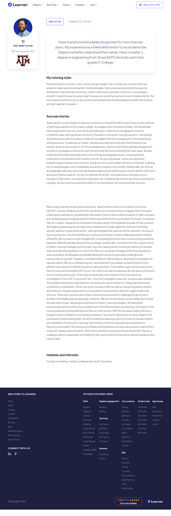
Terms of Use (13, 439)
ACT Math (103, 441)
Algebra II (87, 411)
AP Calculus (88, 437)
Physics (102, 458)
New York (126, 437)
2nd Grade (142, 407)
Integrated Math (90, 450)
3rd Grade (142, 411)
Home (10, 401)
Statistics (87, 424)
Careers (11, 410)
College (155, 420)
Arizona (125, 458)
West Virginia (127, 488)
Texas (124, 484)
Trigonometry (89, 428)
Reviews (11, 422)
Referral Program (15, 431)
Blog (10, 427)
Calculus (86, 416)
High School (157, 416)
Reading (102, 407)
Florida (125, 467)
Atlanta (125, 407)
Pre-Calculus (88, 433)
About (10, 405)
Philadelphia (127, 441)
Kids (154, 407)
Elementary (157, 411)
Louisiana (126, 471)
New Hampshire (128, 475)
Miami (124, 433)
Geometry (87, 420)
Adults (155, 424)
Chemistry (103, 454)
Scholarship (13, 418)
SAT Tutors (103, 424)
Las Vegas (126, 424)
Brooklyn (126, 411)
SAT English (104, 433)
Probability (87, 454)
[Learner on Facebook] (15, 453)
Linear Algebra (89, 441)
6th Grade (142, 424)
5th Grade (142, 420)
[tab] (54, 21)
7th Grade (142, 428)
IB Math (86, 445)
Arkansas (126, 463)
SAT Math (103, 428)
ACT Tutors (104, 437)
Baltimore (126, 416)
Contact (11, 414)
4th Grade (142, 416)
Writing (102, 411)
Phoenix (125, 445)
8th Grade (142, 433)
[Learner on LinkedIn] (9, 453)
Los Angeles (127, 428)
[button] (37, 4)
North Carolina (128, 480)
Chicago (125, 420)
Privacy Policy (14, 435)
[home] (18, 5)
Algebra (86, 407)
